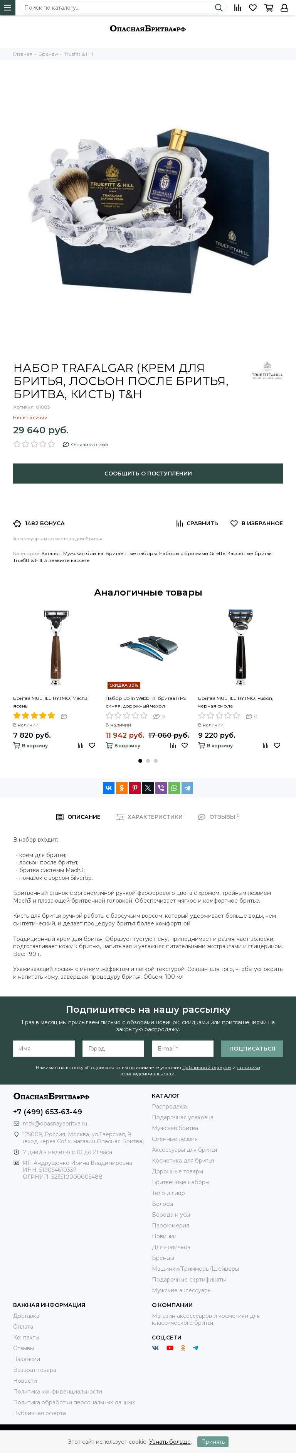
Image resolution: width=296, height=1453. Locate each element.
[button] (140, 761)
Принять (213, 1441)
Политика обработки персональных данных (74, 1402)
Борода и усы (171, 1214)
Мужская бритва (83, 553)
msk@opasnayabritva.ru (55, 1123)
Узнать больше (170, 1441)
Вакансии (26, 1359)
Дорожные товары (177, 1171)
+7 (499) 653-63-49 (47, 1112)
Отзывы (23, 1348)
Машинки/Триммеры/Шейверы (195, 1268)
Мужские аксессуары (182, 1290)
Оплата (23, 1326)
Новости (25, 1380)
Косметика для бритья (183, 1160)
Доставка (26, 1315)
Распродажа (169, 1106)
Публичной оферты (206, 1067)
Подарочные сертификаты (189, 1279)
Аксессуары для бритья (184, 1149)
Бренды (163, 1257)
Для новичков (171, 1247)
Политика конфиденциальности (57, 1391)
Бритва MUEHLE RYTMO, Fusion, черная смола (235, 702)
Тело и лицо (168, 1193)
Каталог (51, 553)
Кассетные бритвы (249, 553)
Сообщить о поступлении (148, 473)
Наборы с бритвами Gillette (192, 553)
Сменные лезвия (175, 1139)
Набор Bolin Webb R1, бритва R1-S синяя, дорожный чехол (146, 702)
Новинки (164, 1236)
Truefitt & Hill (27, 560)
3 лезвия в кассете (67, 560)
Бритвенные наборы (131, 553)
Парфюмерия (170, 1225)
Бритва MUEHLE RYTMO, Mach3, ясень (51, 702)
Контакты (26, 1337)
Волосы (162, 1203)
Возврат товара (34, 1369)
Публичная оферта (39, 1413)
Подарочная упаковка (183, 1117)
